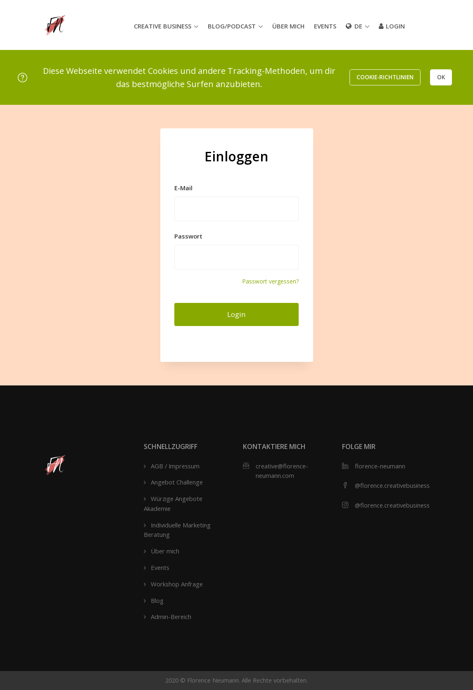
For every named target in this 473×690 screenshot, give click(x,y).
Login (392, 26)
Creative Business (162, 26)
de (354, 26)
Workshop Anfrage (177, 584)
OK (441, 77)
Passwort (188, 236)
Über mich (288, 26)
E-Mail (183, 188)
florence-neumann (380, 466)
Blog (157, 600)
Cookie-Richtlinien (385, 77)
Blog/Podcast (232, 26)
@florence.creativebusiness (392, 485)
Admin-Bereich (171, 616)
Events (325, 26)
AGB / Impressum (175, 466)
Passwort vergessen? (270, 281)
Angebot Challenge (177, 482)
